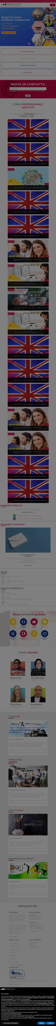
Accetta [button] (50, 1023)
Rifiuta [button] (41, 1023)
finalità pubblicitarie (42, 1003)
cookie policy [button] (27, 999)
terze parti (24, 1000)
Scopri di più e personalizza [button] (10, 1023)
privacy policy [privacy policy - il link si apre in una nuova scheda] (31, 1016)
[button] (54, 989)
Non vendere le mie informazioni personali (11, 1013)
